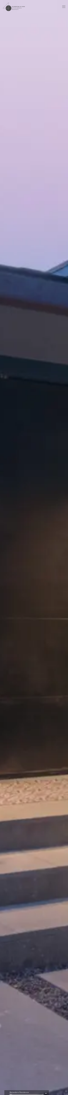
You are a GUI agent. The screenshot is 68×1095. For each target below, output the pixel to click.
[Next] (65, 548)
